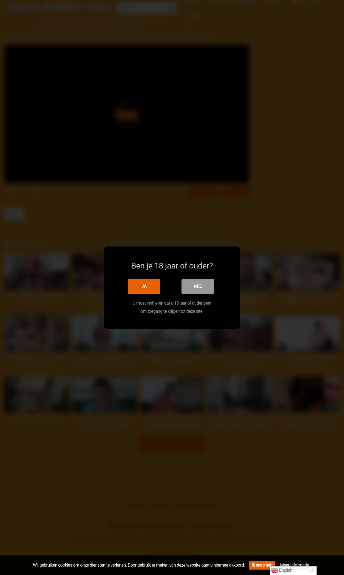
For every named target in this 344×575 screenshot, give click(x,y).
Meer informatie (294, 565)
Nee (198, 286)
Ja (144, 286)
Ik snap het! (261, 565)
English (281, 570)
